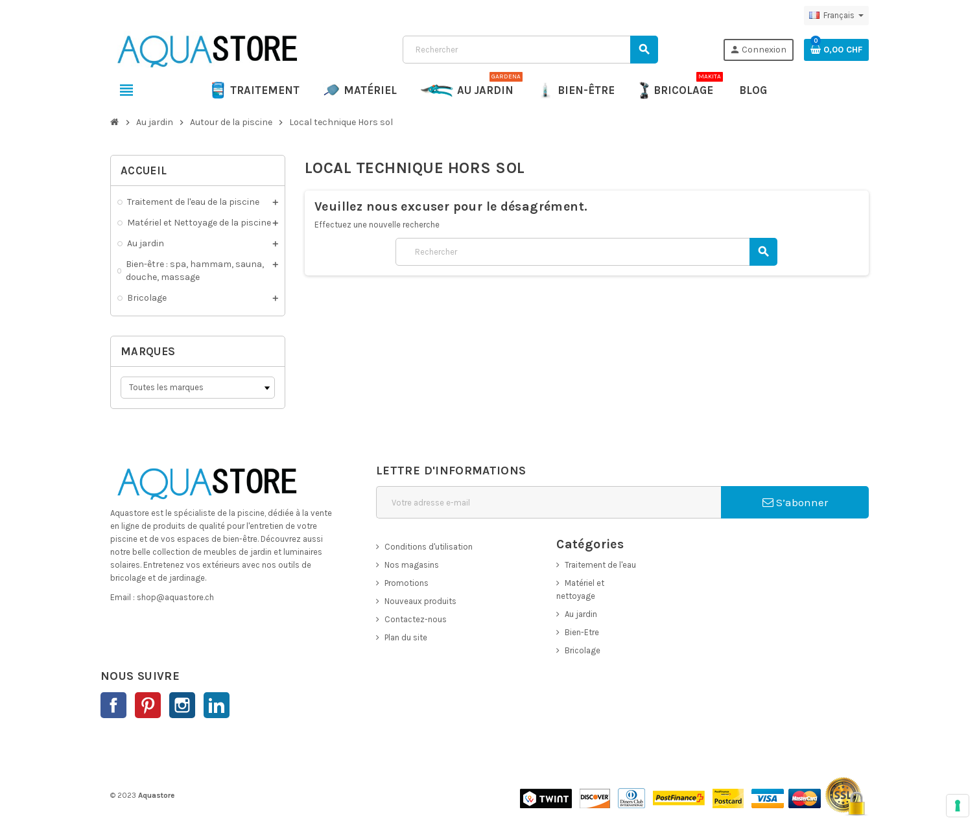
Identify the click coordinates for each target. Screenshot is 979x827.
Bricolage (582, 650)
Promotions (406, 583)
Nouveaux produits (420, 601)
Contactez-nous (415, 619)
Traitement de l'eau (600, 565)
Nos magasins (411, 565)
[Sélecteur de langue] (836, 15)
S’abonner (795, 502)
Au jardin (581, 614)
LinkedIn (217, 705)
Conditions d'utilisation (428, 547)
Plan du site (405, 637)
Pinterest (148, 705)
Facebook (113, 705)
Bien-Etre (582, 632)
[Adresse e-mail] (548, 502)
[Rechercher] (530, 50)
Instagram (182, 705)
